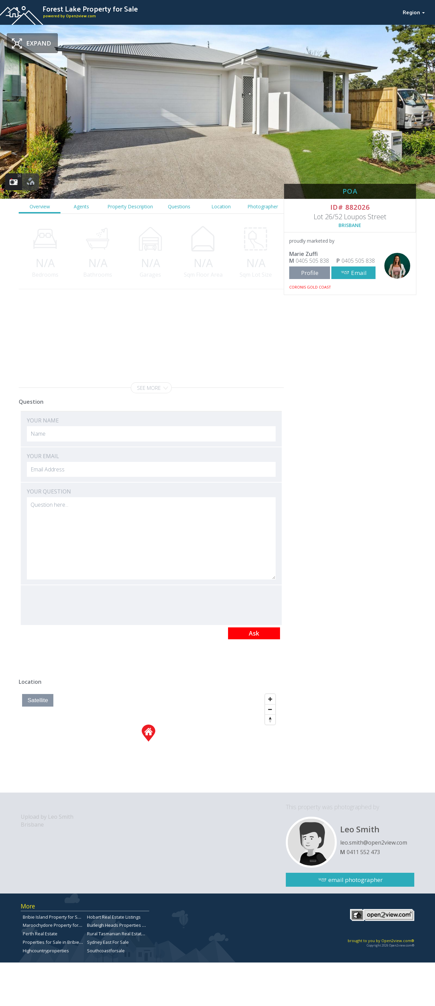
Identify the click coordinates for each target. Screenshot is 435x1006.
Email (359, 273)
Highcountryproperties (46, 951)
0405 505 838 (312, 260)
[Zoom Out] (270, 709)
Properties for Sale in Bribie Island (57, 942)
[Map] (149, 742)
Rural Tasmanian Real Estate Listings (123, 934)
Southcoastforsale (106, 951)
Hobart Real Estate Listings (114, 917)
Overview (40, 206)
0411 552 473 (363, 852)
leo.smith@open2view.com (373, 842)
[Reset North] (270, 719)
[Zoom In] (270, 699)
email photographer (355, 880)
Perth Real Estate (40, 934)
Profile (309, 273)
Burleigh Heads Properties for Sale (122, 925)
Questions (179, 206)
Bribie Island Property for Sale (53, 917)
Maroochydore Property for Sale (55, 925)
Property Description (130, 206)
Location (221, 206)
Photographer (262, 206)
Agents (81, 206)
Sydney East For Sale (108, 942)
